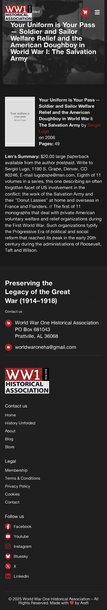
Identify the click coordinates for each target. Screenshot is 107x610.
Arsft (84, 603)
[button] (97, 13)
